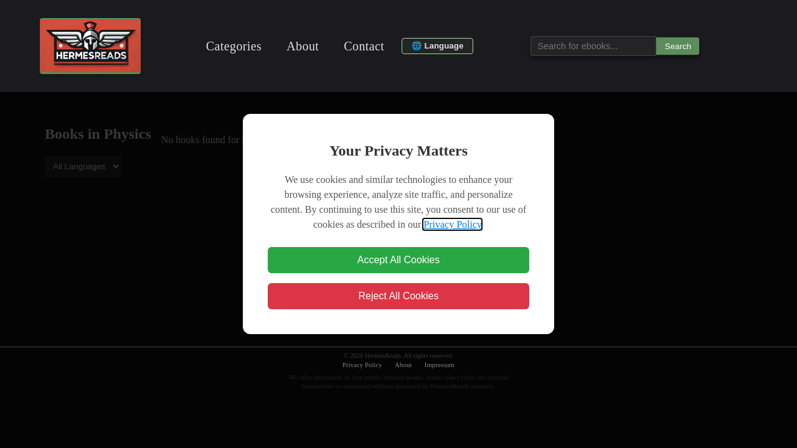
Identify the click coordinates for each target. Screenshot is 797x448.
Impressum (440, 365)
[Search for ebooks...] (593, 46)
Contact (364, 46)
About (302, 46)
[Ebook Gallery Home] (90, 46)
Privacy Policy (452, 224)
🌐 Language (438, 45)
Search (678, 46)
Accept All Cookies (398, 259)
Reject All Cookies (399, 296)
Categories (234, 46)
